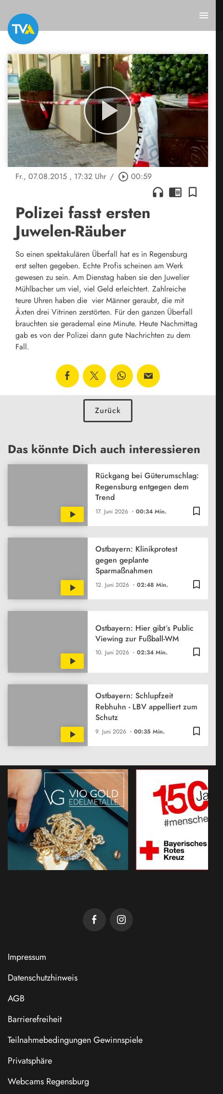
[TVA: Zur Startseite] (23, 29)
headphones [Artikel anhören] (158, 192)
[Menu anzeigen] (203, 15)
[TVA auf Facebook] (94, 919)
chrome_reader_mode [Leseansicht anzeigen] (175, 192)
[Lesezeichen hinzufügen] (192, 192)
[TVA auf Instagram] (121, 919)
